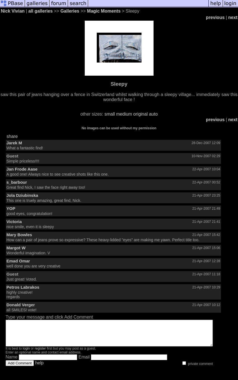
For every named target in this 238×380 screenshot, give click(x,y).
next (232, 17)
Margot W (15, 247)
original (140, 114)
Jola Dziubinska (22, 195)
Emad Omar (18, 261)
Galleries (69, 11)
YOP (10, 208)
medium (124, 114)
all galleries (40, 11)
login (26, 353)
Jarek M (14, 142)
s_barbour (16, 182)
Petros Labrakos (22, 287)
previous (215, 17)
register (40, 353)
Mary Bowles (19, 234)
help (39, 367)
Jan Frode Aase (21, 169)
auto (153, 114)
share (12, 136)
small (109, 114)
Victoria (14, 221)
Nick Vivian (13, 11)
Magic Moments (104, 11)
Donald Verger (20, 304)
